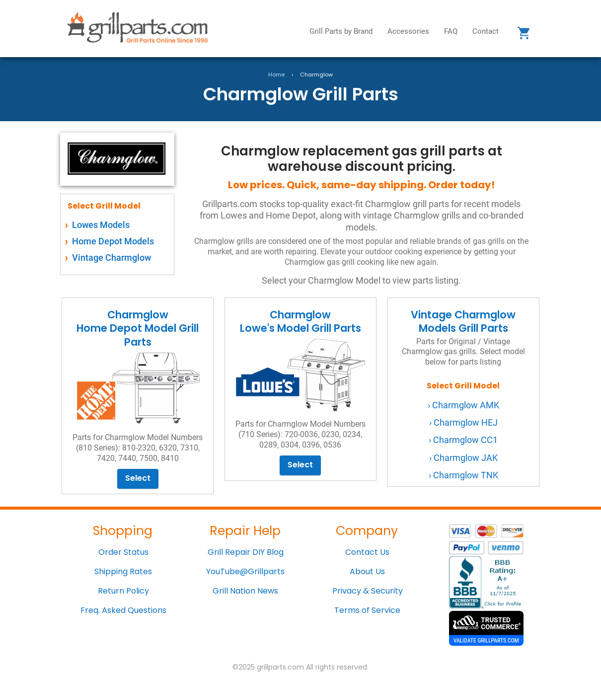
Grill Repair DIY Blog (246, 552)
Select (137, 478)
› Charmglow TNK (463, 475)
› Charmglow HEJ (463, 422)
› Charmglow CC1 (463, 440)
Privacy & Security (367, 591)
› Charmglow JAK (463, 457)
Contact (485, 31)
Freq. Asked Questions (123, 610)
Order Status (123, 552)
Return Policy (123, 591)
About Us (367, 571)
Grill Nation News (245, 591)
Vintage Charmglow (111, 257)
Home (276, 74)
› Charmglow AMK (463, 405)
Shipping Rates (123, 571)
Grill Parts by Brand (341, 31)
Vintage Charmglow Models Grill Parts (463, 349)
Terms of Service (367, 610)
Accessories (408, 31)
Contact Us (367, 552)
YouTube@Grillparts (245, 571)
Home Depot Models (113, 241)
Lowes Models (101, 225)
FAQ (450, 31)
